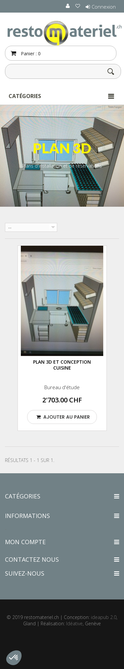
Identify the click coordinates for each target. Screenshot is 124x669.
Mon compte (25, 542)
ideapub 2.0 (103, 617)
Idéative (74, 623)
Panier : (30, 53)
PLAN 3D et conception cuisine (62, 365)
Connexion (104, 6)
